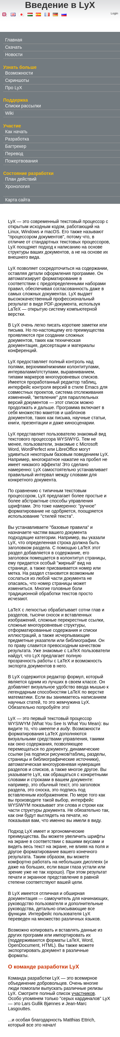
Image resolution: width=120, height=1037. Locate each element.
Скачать (13, 47)
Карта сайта (17, 199)
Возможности (19, 73)
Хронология (17, 186)
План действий (20, 179)
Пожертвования (21, 160)
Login (114, 13)
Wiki (9, 113)
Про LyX (13, 87)
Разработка (17, 138)
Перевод (14, 153)
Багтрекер (15, 146)
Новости (13, 54)
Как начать (16, 131)
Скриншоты (17, 80)
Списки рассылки (23, 105)
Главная (13, 39)
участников (83, 993)
